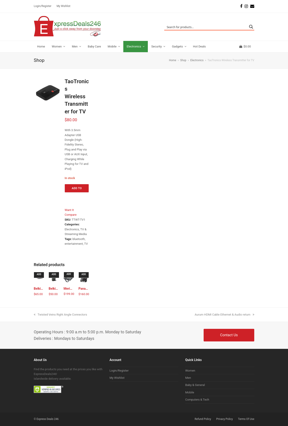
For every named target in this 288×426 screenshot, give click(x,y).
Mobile (189, 392)
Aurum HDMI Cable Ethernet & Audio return (224, 314)
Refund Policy (203, 419)
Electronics (72, 229)
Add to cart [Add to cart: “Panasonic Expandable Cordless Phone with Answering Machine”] (84, 275)
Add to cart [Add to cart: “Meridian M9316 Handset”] (69, 275)
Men (188, 377)
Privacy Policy (224, 419)
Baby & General (195, 385)
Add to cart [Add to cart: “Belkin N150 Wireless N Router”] (54, 275)
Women (190, 370)
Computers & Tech (197, 399)
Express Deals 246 (47, 419)
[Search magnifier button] (251, 27)
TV (86, 243)
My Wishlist (117, 377)
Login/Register (119, 370)
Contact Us (229, 335)
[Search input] (206, 26)
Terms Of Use (246, 419)
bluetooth (78, 239)
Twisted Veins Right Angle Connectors (60, 314)
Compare (70, 214)
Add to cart (77, 190)
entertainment (74, 243)
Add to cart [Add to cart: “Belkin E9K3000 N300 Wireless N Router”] (39, 275)
